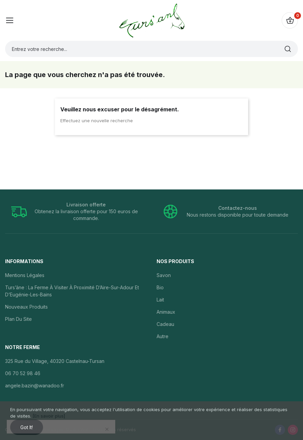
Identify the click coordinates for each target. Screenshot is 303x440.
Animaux (166, 312)
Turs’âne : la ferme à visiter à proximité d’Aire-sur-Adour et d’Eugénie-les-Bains (72, 291)
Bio (160, 287)
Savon (164, 275)
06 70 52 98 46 (22, 373)
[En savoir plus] (49, 416)
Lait (160, 299)
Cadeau (165, 324)
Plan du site (18, 319)
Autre (162, 336)
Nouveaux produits (26, 307)
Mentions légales (24, 275)
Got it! (26, 427)
